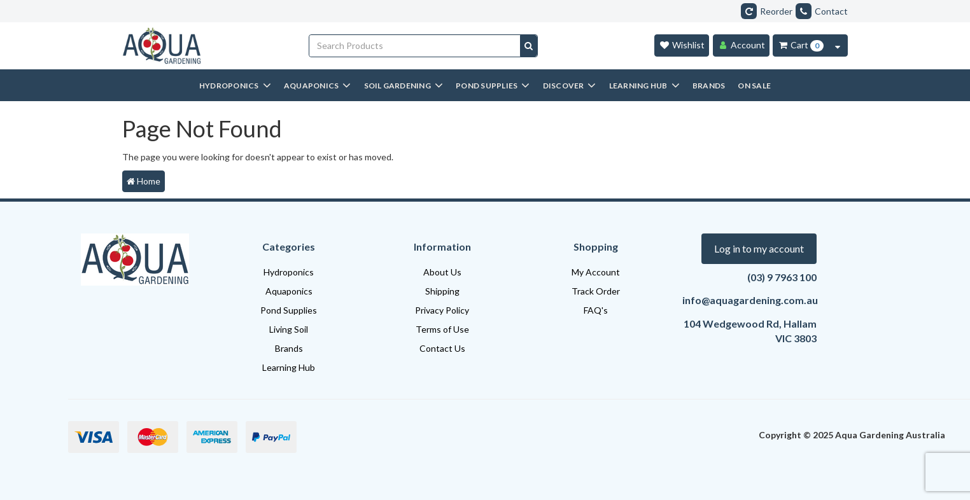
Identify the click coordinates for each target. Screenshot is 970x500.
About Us (442, 272)
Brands (289, 348)
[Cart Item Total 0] (800, 45)
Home (143, 181)
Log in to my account (759, 248)
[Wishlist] (681, 45)
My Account (596, 272)
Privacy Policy (442, 310)
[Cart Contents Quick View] (837, 45)
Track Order (596, 291)
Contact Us (442, 348)
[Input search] (415, 46)
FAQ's (596, 310)
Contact (822, 11)
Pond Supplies (288, 310)
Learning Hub (288, 367)
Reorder (766, 11)
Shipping (442, 291)
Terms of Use (442, 329)
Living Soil (288, 329)
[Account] (741, 45)
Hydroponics (289, 272)
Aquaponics (289, 291)
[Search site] (528, 46)
